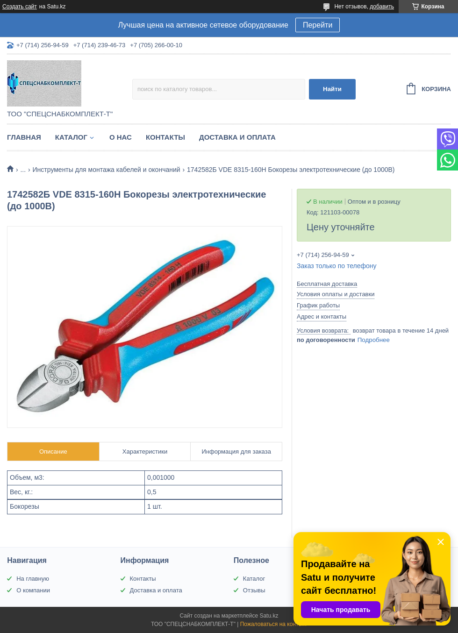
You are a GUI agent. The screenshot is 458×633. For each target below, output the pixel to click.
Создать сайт (19, 6)
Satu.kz (268, 615)
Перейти (317, 25)
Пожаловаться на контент (273, 624)
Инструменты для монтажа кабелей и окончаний (106, 169)
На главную (32, 578)
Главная (24, 137)
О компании (33, 590)
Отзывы (254, 590)
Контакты (165, 137)
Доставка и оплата (237, 137)
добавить (382, 6)
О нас (120, 137)
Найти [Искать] (332, 88)
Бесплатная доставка (327, 283)
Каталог (71, 137)
